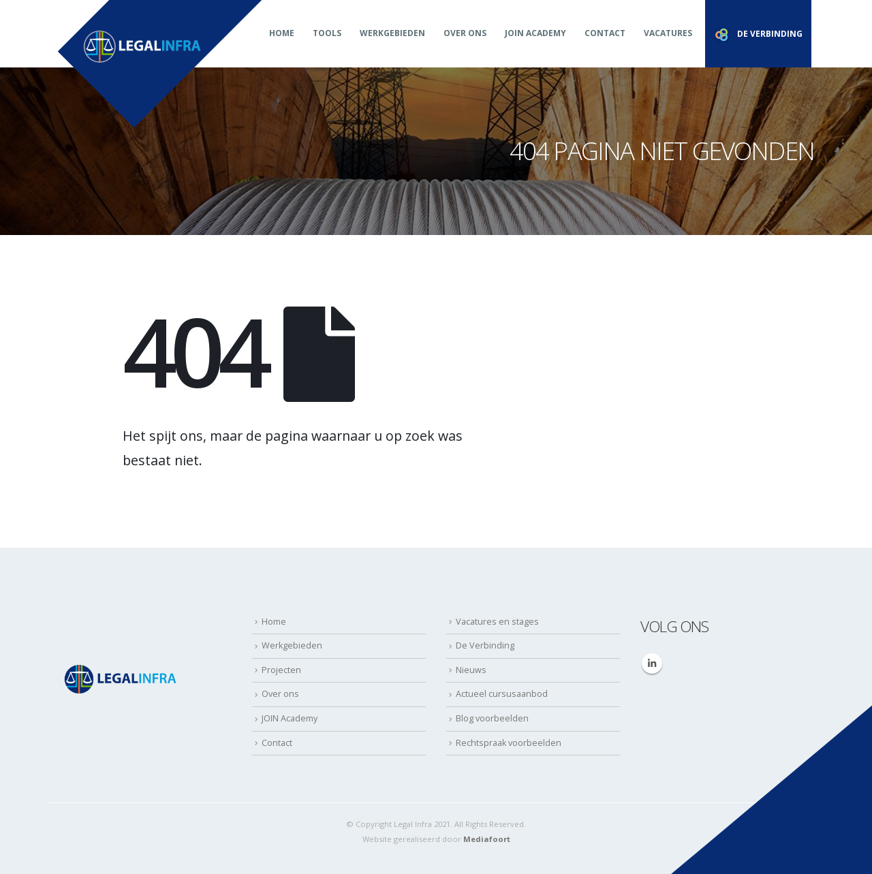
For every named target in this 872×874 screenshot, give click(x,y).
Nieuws (471, 670)
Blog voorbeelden (492, 718)
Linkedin (652, 663)
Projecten (281, 670)
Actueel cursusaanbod (502, 694)
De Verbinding (485, 645)
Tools (327, 33)
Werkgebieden (392, 33)
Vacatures (668, 33)
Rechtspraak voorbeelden (508, 743)
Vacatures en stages (497, 621)
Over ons (464, 33)
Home (281, 33)
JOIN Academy (535, 33)
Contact (605, 33)
